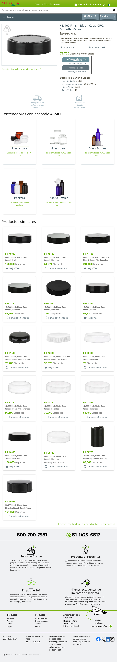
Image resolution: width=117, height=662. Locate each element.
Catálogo (45, 4)
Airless (38, 623)
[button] (112, 5)
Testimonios (68, 623)
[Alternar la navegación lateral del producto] (4, 17)
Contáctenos (55, 4)
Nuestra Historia (70, 621)
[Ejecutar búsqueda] (114, 10)
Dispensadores (41, 621)
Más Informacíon (101, 626)
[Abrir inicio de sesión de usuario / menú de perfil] (104, 5)
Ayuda (37, 4)
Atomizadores (41, 618)
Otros (37, 626)
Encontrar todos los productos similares (22, 69)
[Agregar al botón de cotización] (75, 59)
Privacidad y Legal (71, 626)
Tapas (9, 626)
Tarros (10, 621)
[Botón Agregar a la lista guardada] (75, 67)
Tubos (9, 623)
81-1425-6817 (83, 534)
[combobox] (56, 10)
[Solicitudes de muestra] (87, 5)
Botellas (10, 618)
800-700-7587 (32, 534)
